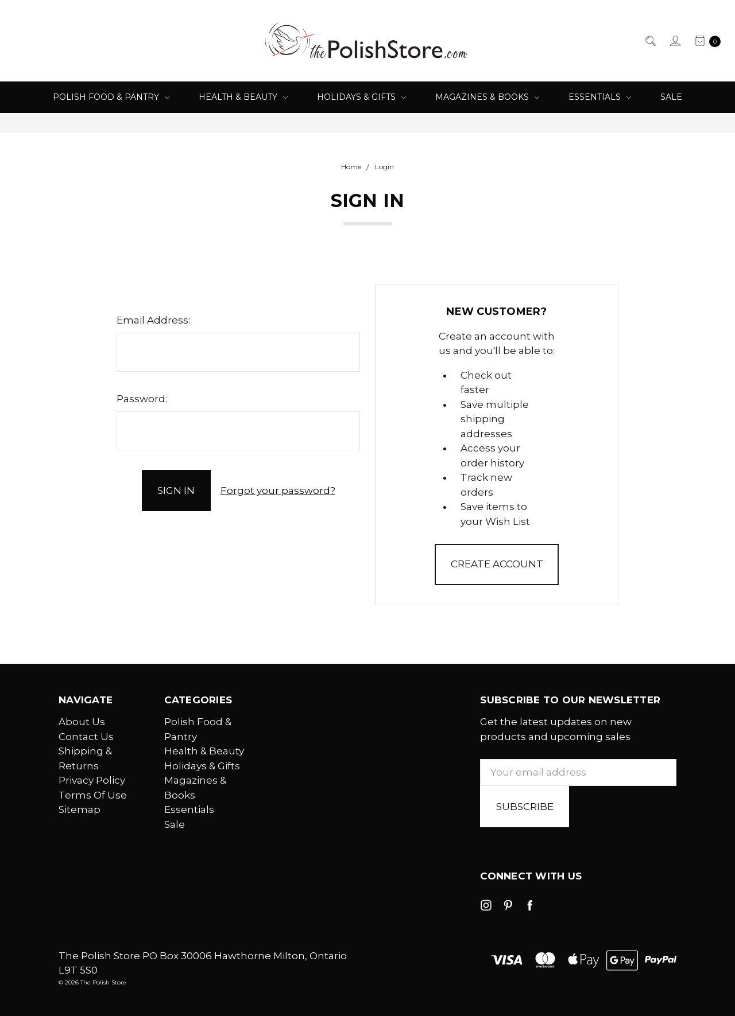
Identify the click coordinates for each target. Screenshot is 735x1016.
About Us (82, 721)
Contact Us (86, 736)
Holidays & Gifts (361, 97)
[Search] (650, 41)
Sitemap (79, 809)
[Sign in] (674, 41)
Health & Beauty (243, 97)
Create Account (497, 564)
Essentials (599, 97)
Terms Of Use (93, 795)
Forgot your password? (277, 490)
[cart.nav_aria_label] (704, 41)
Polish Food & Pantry (111, 97)
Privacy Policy (92, 780)
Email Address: (153, 320)
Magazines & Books (487, 97)
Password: (142, 398)
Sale (671, 97)
